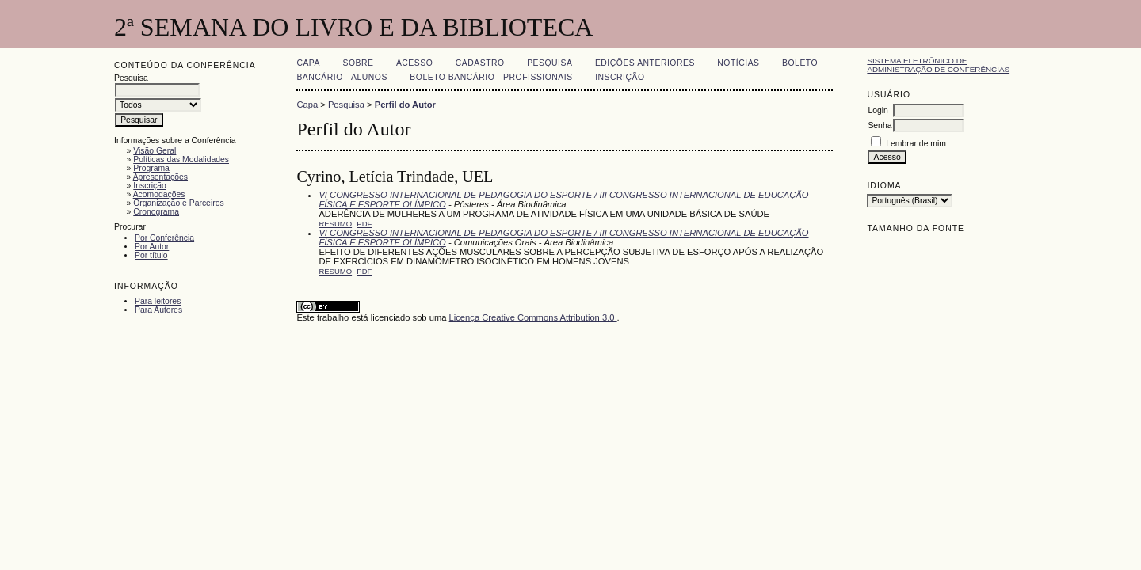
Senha (879, 125)
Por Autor (152, 246)
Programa (151, 168)
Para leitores (158, 301)
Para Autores (158, 310)
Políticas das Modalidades (181, 159)
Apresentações (160, 177)
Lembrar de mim (916, 143)
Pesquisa (549, 63)
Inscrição (149, 185)
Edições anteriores (645, 63)
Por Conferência (164, 238)
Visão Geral (154, 150)
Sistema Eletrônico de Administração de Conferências (938, 65)
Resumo (335, 223)
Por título (151, 255)
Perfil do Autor (405, 104)
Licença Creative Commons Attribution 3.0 (533, 317)
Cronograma (156, 211)
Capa (308, 63)
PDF (364, 223)
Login (877, 110)
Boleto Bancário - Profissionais (491, 77)
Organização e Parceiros (178, 203)
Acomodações (159, 194)
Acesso (414, 63)
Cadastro (480, 63)
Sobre (357, 63)
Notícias (738, 63)
